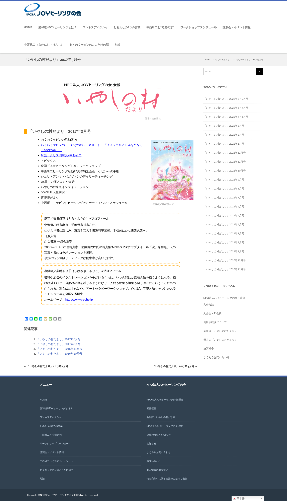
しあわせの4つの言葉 (127, 27)
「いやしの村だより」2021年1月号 (223, 251)
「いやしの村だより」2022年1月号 (223, 143)
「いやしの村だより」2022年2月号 (223, 134)
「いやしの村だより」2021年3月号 (223, 233)
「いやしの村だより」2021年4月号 (223, 224)
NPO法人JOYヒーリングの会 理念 (165, 399)
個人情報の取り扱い (157, 469)
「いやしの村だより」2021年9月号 (223, 179)
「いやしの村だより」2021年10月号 (224, 170)
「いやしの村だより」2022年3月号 (223, 125)
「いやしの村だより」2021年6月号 (223, 206)
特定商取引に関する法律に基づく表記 (167, 478)
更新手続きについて (215, 322)
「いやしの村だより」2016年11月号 (59, 348)
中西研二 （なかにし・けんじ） (44, 44)
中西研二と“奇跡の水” (160, 27)
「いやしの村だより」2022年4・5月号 (225, 116)
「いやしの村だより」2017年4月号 (175, 366)
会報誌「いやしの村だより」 (220, 330)
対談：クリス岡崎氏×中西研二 (61, 155)
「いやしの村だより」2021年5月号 (223, 215)
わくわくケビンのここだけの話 (89, 44)
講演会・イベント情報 (237, 27)
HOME (28, 27)
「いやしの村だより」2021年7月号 (223, 197)
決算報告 (208, 348)
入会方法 (208, 304)
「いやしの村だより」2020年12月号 (224, 260)
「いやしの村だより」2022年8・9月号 (225, 98)
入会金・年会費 (212, 313)
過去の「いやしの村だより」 (220, 339)
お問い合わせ (154, 461)
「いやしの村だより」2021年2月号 (223, 242)
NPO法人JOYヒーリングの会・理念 (224, 297)
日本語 (239, 498)
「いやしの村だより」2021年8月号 (223, 188)
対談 (117, 44)
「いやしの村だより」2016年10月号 (59, 353)
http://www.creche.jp (79, 299)
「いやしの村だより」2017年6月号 (59, 344)
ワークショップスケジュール (198, 27)
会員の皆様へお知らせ (159, 434)
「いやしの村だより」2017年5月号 (59, 339)
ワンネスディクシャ (95, 27)
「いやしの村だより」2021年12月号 (224, 152)
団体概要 (151, 408)
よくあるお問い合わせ (216, 357)
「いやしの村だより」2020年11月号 (224, 269)
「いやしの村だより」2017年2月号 (46, 366)
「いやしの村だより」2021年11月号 (224, 161)
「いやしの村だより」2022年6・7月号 (225, 107)
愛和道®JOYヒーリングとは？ (57, 27)
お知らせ (151, 443)
